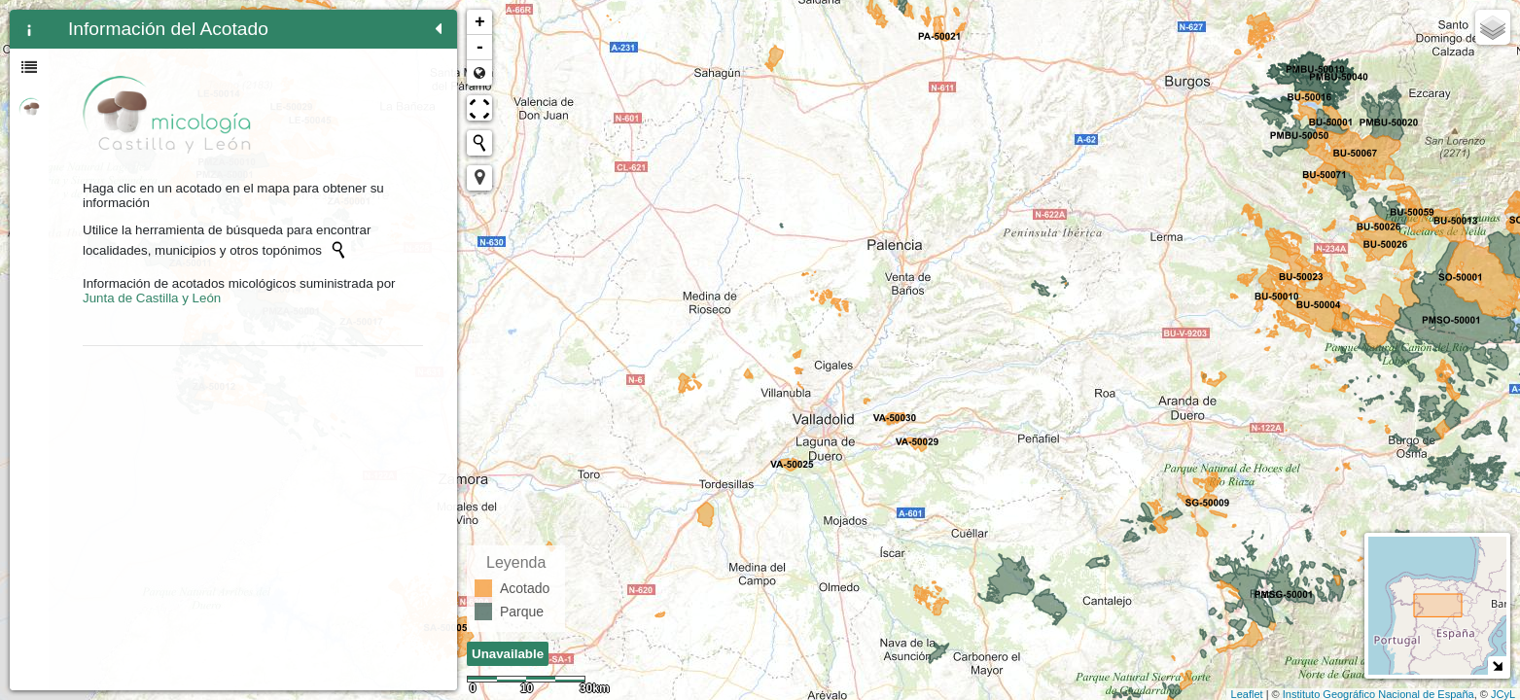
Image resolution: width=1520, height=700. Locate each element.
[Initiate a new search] (338, 249)
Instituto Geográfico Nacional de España (1378, 694)
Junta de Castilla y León (152, 298)
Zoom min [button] (479, 73)
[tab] (29, 29)
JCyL (1503, 694)
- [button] (480, 47)
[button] (479, 178)
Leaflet (1247, 694)
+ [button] (480, 22)
